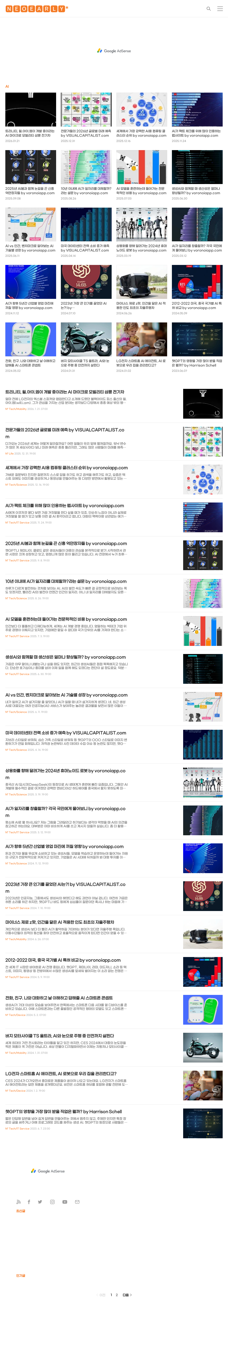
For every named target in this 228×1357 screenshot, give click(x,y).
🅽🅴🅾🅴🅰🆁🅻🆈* (37, 9)
